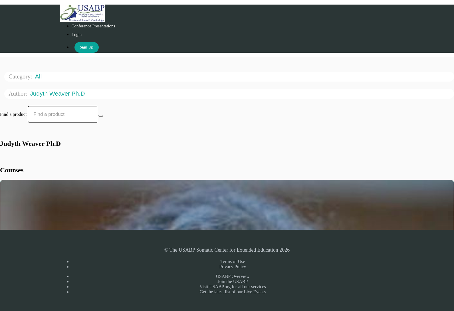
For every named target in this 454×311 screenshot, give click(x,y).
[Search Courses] (100, 116)
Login (77, 34)
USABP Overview (232, 276)
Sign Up (87, 47)
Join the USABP (233, 281)
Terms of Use (233, 261)
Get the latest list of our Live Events (233, 291)
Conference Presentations (93, 26)
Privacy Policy (232, 266)
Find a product (13, 114)
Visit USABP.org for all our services (232, 286)
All (39, 76)
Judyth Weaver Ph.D (58, 93)
